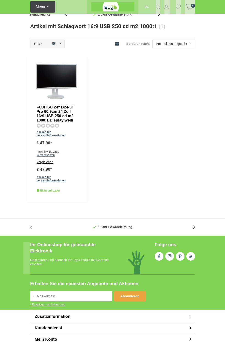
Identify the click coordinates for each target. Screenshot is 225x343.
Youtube (190, 181)
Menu (40, 7)
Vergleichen (90, 102)
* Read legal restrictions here (47, 230)
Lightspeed (108, 334)
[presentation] (68, 21)
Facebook (159, 181)
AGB (159, 304)
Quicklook (130, 119)
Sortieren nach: (138, 51)
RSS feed (173, 304)
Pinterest (180, 181)
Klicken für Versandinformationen (103, 88)
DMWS (139, 334)
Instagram (169, 181)
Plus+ (152, 334)
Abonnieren (129, 222)
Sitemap (189, 304)
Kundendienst (40, 21)
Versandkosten (115, 95)
